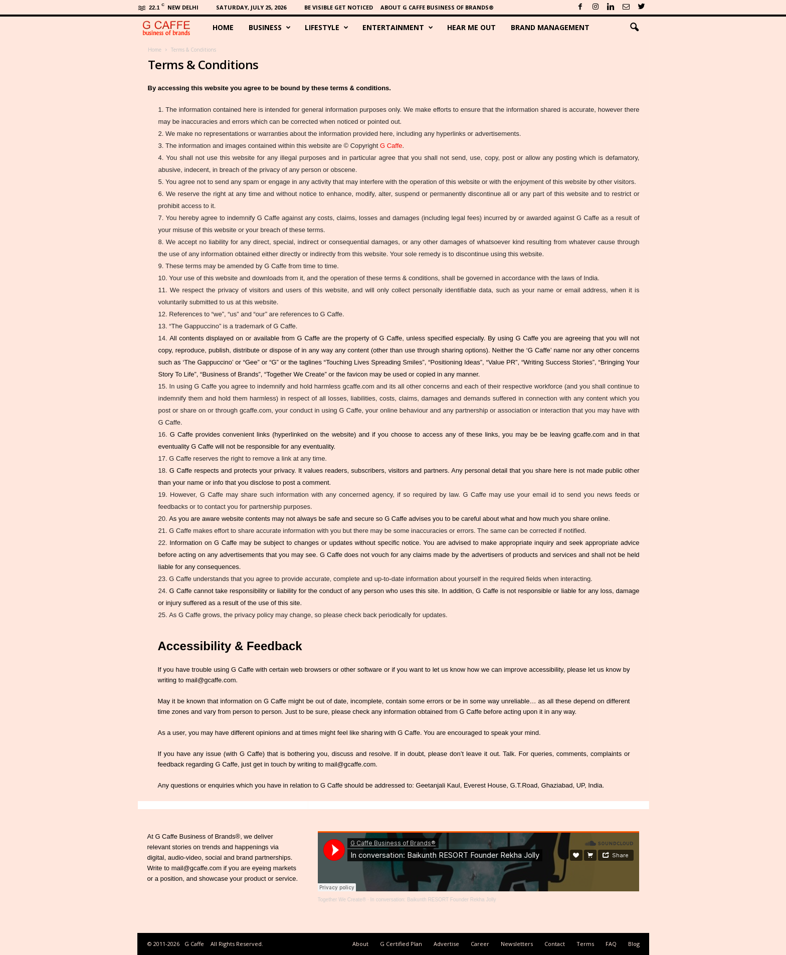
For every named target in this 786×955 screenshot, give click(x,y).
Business (270, 28)
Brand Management (550, 27)
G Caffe (391, 145)
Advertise (446, 943)
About (360, 943)
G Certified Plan (401, 943)
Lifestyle (326, 28)
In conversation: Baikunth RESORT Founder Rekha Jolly (433, 899)
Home (223, 27)
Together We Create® (342, 899)
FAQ (611, 943)
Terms (585, 943)
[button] (634, 28)
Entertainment (397, 28)
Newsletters (517, 943)
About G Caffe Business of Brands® (437, 7)
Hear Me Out (471, 27)
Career (480, 943)
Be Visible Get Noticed (338, 7)
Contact (554, 943)
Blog (634, 943)
